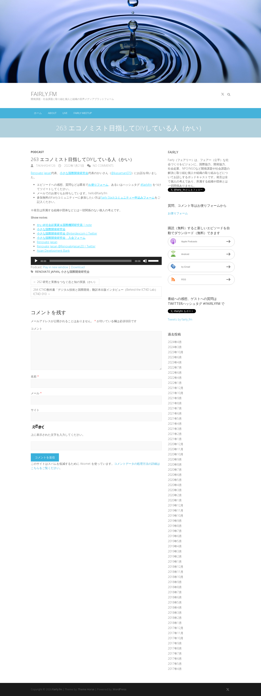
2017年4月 (175, 669)
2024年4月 (175, 342)
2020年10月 (175, 454)
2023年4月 (175, 362)
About (52, 113)
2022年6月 (175, 372)
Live (65, 113)
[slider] (91, 261)
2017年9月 (175, 643)
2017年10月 (175, 638)
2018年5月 (175, 602)
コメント (36, 329)
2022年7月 (175, 367)
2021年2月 (175, 434)
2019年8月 (175, 526)
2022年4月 (175, 378)
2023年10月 (175, 352)
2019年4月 (175, 546)
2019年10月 (175, 515)
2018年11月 (175, 572)
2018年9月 (175, 582)
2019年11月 (175, 510)
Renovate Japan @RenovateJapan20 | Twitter (66, 246)
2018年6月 (175, 597)
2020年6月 (175, 475)
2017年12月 (175, 628)
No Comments (103, 166)
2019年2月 (175, 556)
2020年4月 (175, 485)
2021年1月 (175, 439)
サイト (35, 410)
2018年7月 (175, 592)
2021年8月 (175, 403)
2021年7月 (175, 408)
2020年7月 (175, 469)
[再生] (36, 261)
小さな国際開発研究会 (74, 173)
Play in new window (55, 267)
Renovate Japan (41, 173)
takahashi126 (45, 166)
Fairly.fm (44, 93)
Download (78, 267)
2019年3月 (175, 551)
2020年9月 (175, 459)
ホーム (38, 113)
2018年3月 (175, 612)
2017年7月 (175, 653)
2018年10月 (175, 577)
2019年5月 (175, 541)
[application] (96, 261)
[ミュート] (145, 261)
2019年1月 (175, 561)
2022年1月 (175, 383)
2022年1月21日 (73, 166)
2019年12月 (175, 505)
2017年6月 (175, 658)
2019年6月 (175, 536)
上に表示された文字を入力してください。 (58, 435)
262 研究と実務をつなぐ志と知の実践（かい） (65, 282)
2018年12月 (175, 567)
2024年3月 (175, 347)
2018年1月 (175, 623)
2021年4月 (175, 424)
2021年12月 (175, 388)
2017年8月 (175, 648)
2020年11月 (175, 449)
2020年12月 (175, 444)
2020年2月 (175, 495)
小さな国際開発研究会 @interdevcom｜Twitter (67, 233)
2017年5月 (175, 664)
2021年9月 (175, 398)
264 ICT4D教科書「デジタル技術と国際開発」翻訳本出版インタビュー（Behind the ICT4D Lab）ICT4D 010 (95, 292)
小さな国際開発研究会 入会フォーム (61, 238)
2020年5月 (175, 480)
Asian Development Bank (53, 250)
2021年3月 (175, 429)
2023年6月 (175, 357)
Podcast (37, 152)
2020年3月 (175, 490)
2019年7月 (175, 531)
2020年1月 (175, 500)
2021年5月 (175, 418)
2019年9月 (175, 521)
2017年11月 (175, 633)
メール (36, 393)
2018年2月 (175, 618)
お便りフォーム (98, 185)
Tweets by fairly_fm (180, 319)
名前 (35, 376)
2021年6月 (175, 413)
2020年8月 (175, 464)
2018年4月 (175, 607)
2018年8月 (175, 587)
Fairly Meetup (83, 113)
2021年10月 (175, 393)
